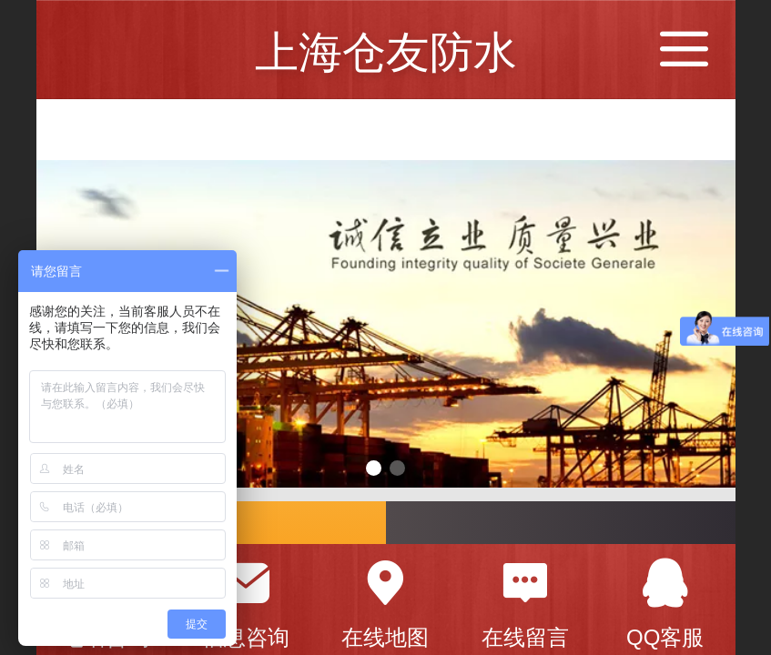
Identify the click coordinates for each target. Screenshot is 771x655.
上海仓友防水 (386, 52)
